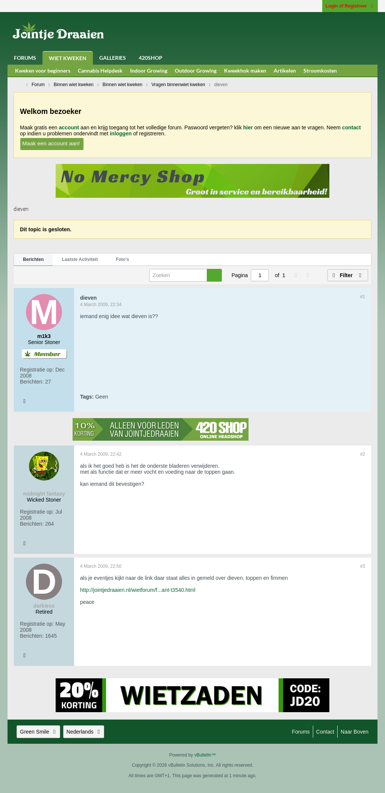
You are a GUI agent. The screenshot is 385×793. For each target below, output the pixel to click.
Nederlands (84, 732)
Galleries (112, 58)
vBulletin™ (205, 755)
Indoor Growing (148, 70)
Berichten (33, 259)
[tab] (33, 259)
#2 (362, 454)
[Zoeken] (185, 275)
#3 (362, 566)
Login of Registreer (350, 6)
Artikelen (285, 70)
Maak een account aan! (51, 143)
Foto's (122, 259)
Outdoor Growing (196, 70)
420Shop (150, 58)
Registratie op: (37, 370)
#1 (362, 296)
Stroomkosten (320, 70)
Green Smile (38, 732)
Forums (25, 58)
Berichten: (32, 382)
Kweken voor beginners (42, 70)
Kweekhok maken (245, 70)
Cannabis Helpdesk (100, 70)
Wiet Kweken (67, 58)
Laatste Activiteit (80, 259)
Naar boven (354, 732)
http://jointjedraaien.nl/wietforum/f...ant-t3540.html (138, 590)
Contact (325, 732)
